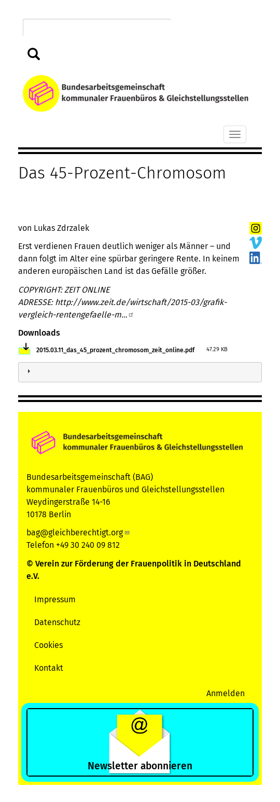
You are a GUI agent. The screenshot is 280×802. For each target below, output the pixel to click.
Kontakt (48, 668)
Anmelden (225, 693)
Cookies (48, 645)
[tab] (140, 372)
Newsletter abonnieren (140, 766)
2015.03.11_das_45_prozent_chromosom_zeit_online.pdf (115, 350)
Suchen (33, 55)
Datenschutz (57, 622)
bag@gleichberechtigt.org (78, 532)
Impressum (55, 599)
